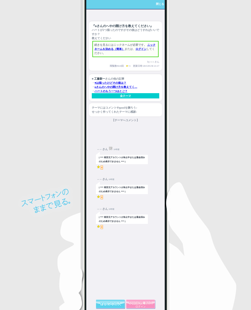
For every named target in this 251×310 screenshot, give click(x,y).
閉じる (160, 4)
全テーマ (125, 95)
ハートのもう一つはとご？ (111, 91)
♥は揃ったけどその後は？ (110, 82)
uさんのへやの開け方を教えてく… (116, 87)
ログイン (141, 49)
